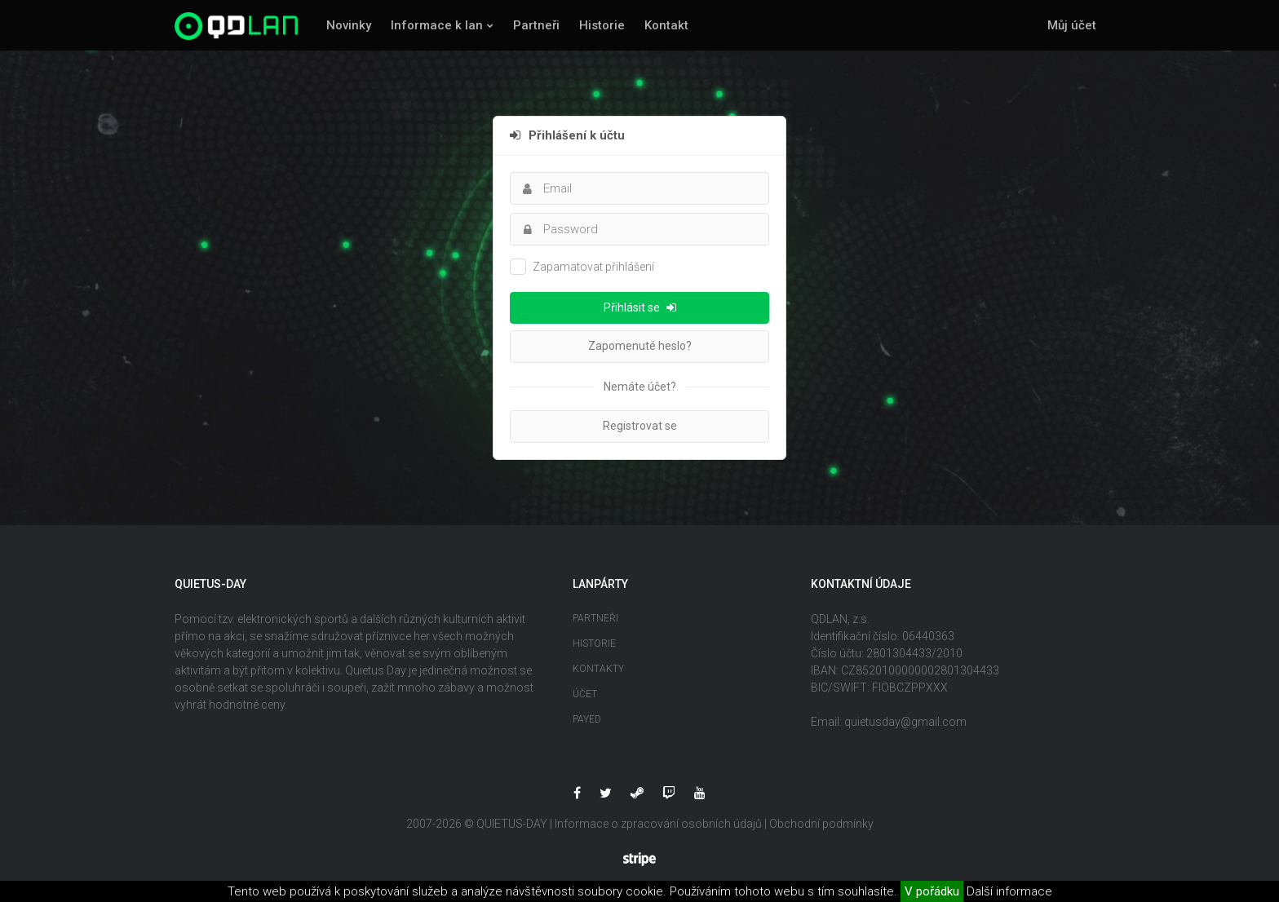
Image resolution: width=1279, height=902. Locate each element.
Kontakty (598, 668)
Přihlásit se (640, 307)
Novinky (348, 25)
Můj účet (1071, 25)
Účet (585, 694)
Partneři (536, 25)
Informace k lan (437, 25)
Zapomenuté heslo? (640, 345)
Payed (587, 719)
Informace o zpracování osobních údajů (658, 823)
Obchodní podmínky (821, 823)
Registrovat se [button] (640, 425)
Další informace (1009, 891)
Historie (602, 25)
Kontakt (666, 25)
